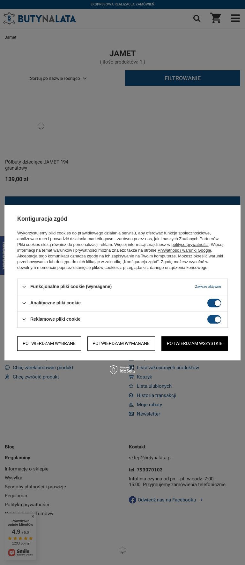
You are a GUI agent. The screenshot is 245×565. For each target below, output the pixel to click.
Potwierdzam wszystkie (194, 343)
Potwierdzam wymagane (121, 343)
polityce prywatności (189, 244)
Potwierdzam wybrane (49, 343)
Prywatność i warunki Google (184, 250)
